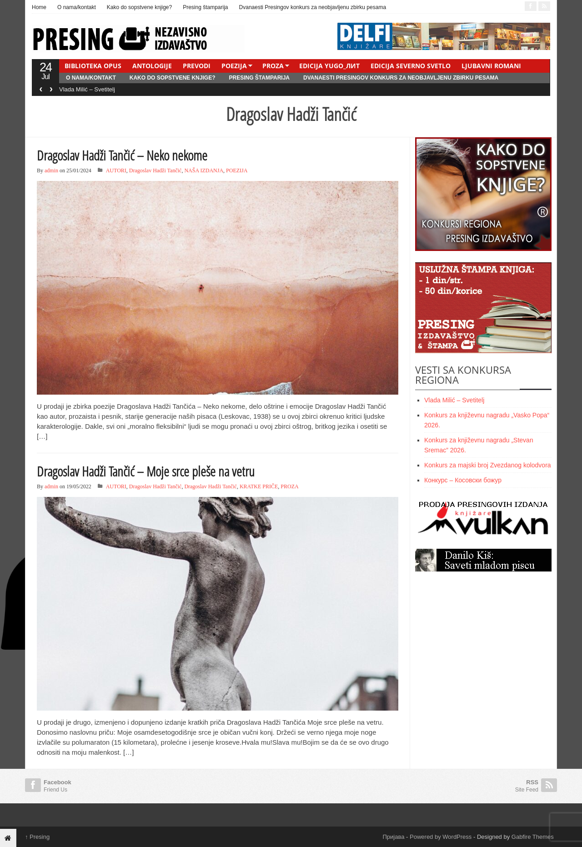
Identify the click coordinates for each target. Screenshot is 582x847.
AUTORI (116, 170)
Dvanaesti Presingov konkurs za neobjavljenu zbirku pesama (312, 7)
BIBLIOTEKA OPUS (93, 65)
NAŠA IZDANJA (203, 170)
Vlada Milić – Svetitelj (87, 89)
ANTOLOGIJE (152, 65)
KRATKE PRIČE (259, 486)
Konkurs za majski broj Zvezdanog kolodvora (487, 465)
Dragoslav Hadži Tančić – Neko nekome (122, 155)
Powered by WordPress (441, 836)
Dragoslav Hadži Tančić (155, 170)
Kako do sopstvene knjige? (139, 7)
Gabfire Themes (533, 836)
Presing (37, 836)
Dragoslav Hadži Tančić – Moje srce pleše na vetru (146, 471)
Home (39, 7)
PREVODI (197, 65)
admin (51, 170)
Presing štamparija (205, 7)
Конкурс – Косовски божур (463, 480)
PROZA (273, 65)
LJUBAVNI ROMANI (491, 65)
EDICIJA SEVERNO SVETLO (411, 65)
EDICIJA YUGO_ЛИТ (329, 65)
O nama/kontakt (76, 7)
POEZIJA (234, 65)
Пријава (394, 836)
